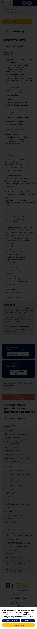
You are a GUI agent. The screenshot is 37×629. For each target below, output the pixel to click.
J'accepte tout (11, 621)
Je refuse (27, 621)
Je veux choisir (18, 625)
